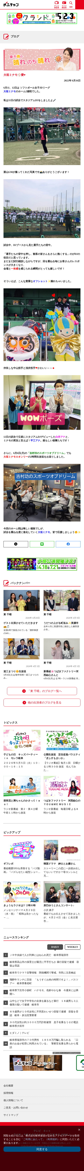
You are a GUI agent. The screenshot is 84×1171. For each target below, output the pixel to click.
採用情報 (8, 1093)
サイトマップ (11, 1115)
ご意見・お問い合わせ (16, 1107)
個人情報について (13, 1100)
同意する (42, 1149)
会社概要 (8, 1085)
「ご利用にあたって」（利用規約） (40, 1139)
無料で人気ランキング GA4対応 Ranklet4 (65, 1053)
